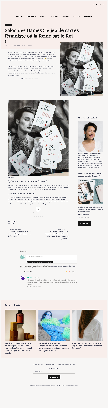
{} (48, 275)
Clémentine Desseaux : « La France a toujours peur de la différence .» (19, 247)
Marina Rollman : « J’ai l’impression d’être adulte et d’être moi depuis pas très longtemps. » (57, 248)
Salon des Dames (40, 65)
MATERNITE (54, 29)
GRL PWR (19, 29)
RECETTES (88, 29)
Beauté (8, 38)
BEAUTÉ (42, 29)
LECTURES (76, 29)
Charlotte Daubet (12, 59)
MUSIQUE (65, 29)
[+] (51, 275)
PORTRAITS (31, 29)
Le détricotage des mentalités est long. (34, 217)
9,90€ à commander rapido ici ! (30, 92)
